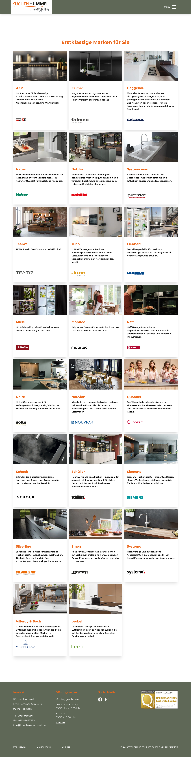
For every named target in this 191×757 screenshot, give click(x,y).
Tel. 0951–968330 (23, 715)
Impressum (19, 747)
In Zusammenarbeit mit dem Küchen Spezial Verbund (149, 747)
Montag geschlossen (68, 699)
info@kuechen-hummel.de (29, 725)
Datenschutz (44, 747)
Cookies (66, 747)
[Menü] (170, 7)
